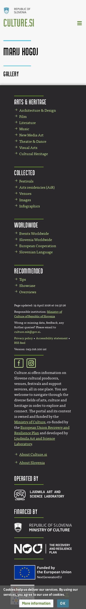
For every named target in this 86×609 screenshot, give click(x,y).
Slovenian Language (36, 252)
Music (24, 129)
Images (25, 200)
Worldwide (26, 225)
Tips (22, 279)
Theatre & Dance (32, 141)
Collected (24, 172)
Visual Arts (28, 148)
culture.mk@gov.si (27, 332)
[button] (36, 603)
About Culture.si (33, 454)
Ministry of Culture (29, 422)
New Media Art (31, 135)
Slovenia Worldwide (35, 240)
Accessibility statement (52, 338)
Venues (25, 193)
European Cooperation (37, 246)
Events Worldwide (34, 233)
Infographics (29, 206)
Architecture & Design (37, 110)
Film (23, 116)
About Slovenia (32, 463)
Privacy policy (23, 338)
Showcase (27, 285)
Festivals (26, 181)
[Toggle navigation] (79, 23)
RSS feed (19, 343)
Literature (27, 123)
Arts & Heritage (30, 101)
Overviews (27, 292)
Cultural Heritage (33, 154)
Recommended (28, 270)
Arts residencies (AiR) (37, 187)
